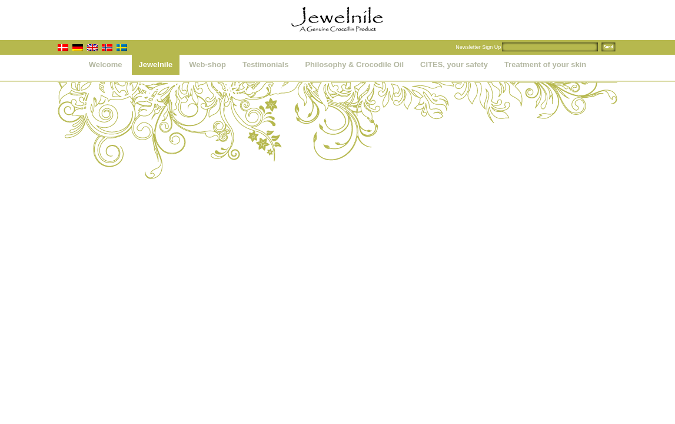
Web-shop (207, 64)
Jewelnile (156, 64)
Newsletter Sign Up (478, 47)
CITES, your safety (454, 64)
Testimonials (265, 64)
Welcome (105, 64)
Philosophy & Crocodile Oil (354, 64)
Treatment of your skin (545, 64)
